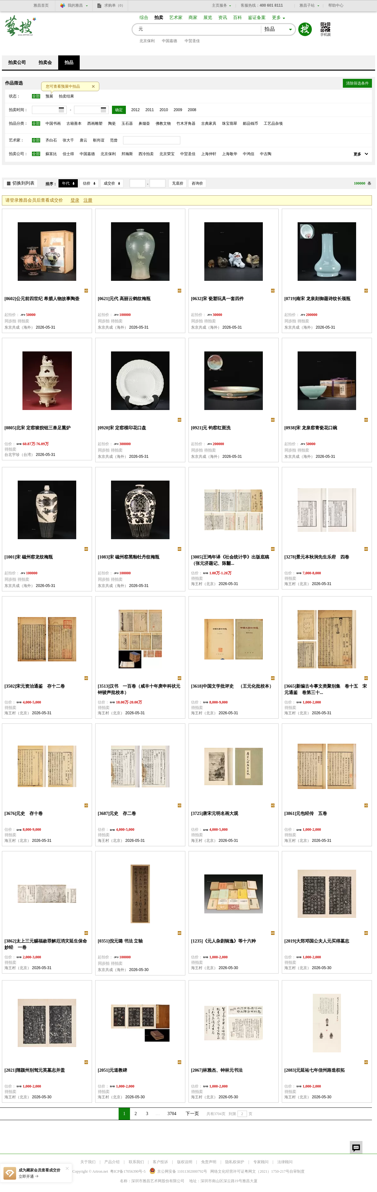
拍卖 (158, 17)
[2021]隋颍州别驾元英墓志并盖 (34, 1070)
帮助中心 (335, 5)
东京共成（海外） (19, 327)
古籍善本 (74, 123)
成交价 (109, 183)
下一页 (192, 1113)
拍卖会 (45, 62)
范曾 (114, 140)
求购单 (114, 5)
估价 (86, 183)
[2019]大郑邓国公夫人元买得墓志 (316, 941)
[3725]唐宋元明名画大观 (214, 813)
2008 (192, 110)
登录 (75, 200)
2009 (178, 110)
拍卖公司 (17, 62)
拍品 (69, 62)
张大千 (68, 140)
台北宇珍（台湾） (19, 454)
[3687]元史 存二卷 (117, 813)
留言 (356, 1147)
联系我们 (136, 1162)
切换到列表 (23, 183)
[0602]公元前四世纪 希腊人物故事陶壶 (41, 298)
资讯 (222, 17)
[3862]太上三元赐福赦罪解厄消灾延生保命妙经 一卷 (45, 944)
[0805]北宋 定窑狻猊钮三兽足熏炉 (37, 428)
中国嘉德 (169, 41)
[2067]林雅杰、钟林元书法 (217, 1070)
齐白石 (51, 140)
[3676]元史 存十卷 (23, 813)
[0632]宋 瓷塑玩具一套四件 (217, 298)
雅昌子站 (307, 5)
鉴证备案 (257, 17)
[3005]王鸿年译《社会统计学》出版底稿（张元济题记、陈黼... (230, 560)
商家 (192, 17)
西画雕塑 (94, 123)
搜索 (305, 29)
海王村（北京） (204, 584)
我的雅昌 (75, 5)
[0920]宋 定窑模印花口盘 (122, 428)
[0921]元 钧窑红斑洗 (211, 428)
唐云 (83, 140)
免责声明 (208, 1162)
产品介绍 (112, 1162)
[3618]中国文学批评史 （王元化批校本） (232, 686)
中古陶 (265, 154)
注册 (87, 200)
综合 (143, 17)
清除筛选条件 (357, 83)
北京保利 (147, 41)
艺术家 (175, 17)
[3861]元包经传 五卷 (305, 813)
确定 (119, 110)
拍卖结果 (66, 96)
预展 (49, 96)
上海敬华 (229, 154)
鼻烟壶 (144, 123)
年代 (66, 183)
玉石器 (127, 123)
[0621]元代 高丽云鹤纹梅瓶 (124, 298)
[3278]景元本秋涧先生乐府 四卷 (316, 557)
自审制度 (297, 1171)
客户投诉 (160, 1162)
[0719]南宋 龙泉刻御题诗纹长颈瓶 (317, 298)
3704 (172, 1113)
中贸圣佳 (192, 41)
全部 (36, 96)
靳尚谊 (98, 140)
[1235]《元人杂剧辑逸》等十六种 (223, 941)
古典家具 (208, 123)
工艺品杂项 (273, 123)
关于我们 (88, 1162)
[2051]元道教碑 (112, 1070)
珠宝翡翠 (229, 123)
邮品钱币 (250, 123)
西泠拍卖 (146, 154)
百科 (237, 17)
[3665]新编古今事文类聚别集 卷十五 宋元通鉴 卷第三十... (325, 689)
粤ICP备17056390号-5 (128, 1171)
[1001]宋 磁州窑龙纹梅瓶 (28, 557)
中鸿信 (248, 154)
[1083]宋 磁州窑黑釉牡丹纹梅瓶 (128, 557)
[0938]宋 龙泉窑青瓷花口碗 (310, 428)
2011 (149, 110)
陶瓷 (112, 123)
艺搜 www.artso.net (21, 29)
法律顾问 (285, 1162)
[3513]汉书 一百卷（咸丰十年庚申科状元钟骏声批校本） (139, 689)
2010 (163, 110)
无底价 (177, 183)
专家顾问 (261, 1162)
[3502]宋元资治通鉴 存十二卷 (34, 686)
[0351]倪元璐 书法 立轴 (120, 941)
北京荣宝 (167, 154)
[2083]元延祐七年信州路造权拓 (314, 1070)
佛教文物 (163, 123)
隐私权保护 (234, 1162)
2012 (135, 110)
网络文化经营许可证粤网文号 (249, 1171)
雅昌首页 (41, 5)
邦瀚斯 (127, 154)
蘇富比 (51, 154)
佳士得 (68, 154)
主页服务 (219, 5)
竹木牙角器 (185, 123)
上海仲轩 (208, 154)
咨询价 (197, 183)
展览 (207, 17)
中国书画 (53, 123)
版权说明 (184, 1162)
